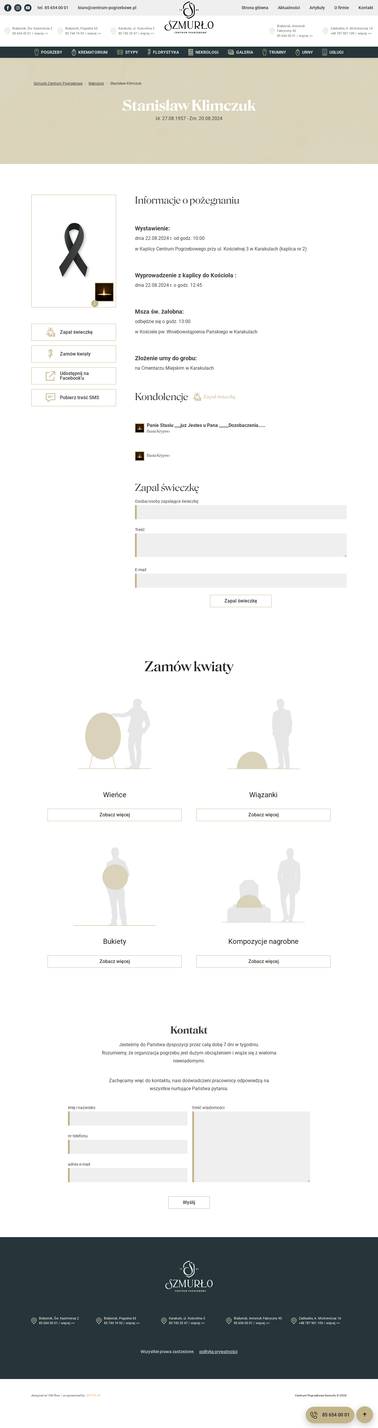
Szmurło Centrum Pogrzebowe (58, 83)
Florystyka (163, 52)
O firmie (341, 7)
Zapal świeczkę (214, 397)
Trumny (274, 52)
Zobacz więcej (115, 815)
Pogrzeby (48, 52)
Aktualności (289, 7)
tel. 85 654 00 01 (53, 7)
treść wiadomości (251, 1144)
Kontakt (366, 7)
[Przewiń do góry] (364, 1414)
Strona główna (255, 7)
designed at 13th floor (46, 1395)
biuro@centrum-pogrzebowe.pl (107, 7)
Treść (241, 542)
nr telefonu (128, 1141)
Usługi (332, 52)
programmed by (82, 1395)
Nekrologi (203, 52)
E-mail (241, 575)
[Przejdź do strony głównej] (189, 17)
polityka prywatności (218, 1351)
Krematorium (89, 52)
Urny (304, 52)
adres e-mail (128, 1170)
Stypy (127, 52)
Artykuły (317, 7)
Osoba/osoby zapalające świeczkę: (241, 507)
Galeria (240, 52)
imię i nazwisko (128, 1113)
